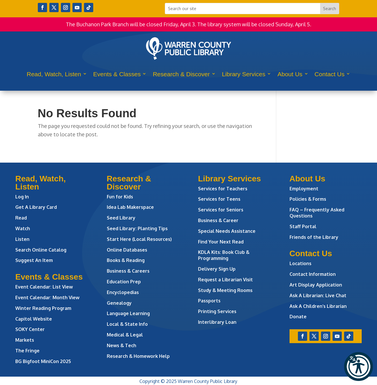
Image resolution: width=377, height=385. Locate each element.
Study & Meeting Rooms (225, 290)
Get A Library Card (36, 207)
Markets (24, 340)
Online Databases (127, 250)
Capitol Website (33, 319)
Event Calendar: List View (44, 287)
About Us (289, 74)
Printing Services (217, 311)
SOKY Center (30, 329)
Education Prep (124, 281)
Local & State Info (127, 324)
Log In (22, 197)
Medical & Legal (125, 335)
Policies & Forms (308, 199)
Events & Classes (117, 74)
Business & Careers (128, 271)
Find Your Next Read (221, 242)
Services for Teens (219, 199)
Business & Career (218, 220)
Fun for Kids (120, 197)
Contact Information (313, 274)
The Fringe (27, 351)
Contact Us (330, 74)
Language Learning (128, 313)
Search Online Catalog (40, 250)
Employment (304, 188)
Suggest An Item (34, 260)
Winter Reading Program (43, 308)
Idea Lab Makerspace (130, 207)
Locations (300, 263)
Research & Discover (181, 74)
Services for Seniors (220, 210)
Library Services (244, 74)
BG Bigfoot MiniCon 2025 (43, 361)
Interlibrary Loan (217, 322)
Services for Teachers (222, 188)
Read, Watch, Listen (54, 74)
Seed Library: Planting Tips (137, 228)
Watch (22, 228)
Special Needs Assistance (226, 231)
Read (21, 218)
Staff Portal (303, 226)
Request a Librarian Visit (225, 279)
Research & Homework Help (138, 356)
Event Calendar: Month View (47, 297)
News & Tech (121, 345)
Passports (209, 301)
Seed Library (121, 218)
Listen (22, 239)
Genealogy (119, 303)
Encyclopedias (123, 292)
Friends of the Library (314, 237)
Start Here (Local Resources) (139, 239)
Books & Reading (126, 260)
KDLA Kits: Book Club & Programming (223, 255)
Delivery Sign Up (217, 269)
